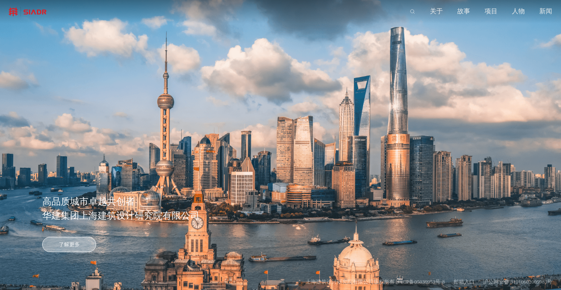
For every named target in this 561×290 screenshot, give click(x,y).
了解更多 (69, 245)
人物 (518, 11)
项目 (491, 11)
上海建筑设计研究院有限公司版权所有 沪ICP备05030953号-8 (375, 282)
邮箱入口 (464, 282)
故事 (463, 11)
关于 (436, 11)
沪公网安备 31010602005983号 (517, 282)
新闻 (545, 11)
